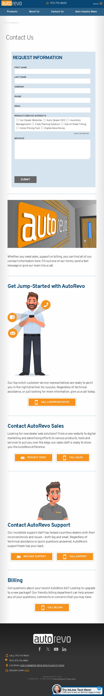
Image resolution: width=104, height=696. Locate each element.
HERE (26, 670)
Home (5, 23)
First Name (20, 67)
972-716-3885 (21, 660)
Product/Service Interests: (30, 116)
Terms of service (59, 679)
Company (19, 87)
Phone (17, 96)
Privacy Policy (71, 679)
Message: (19, 138)
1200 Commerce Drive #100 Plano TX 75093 (42, 665)
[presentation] (39, 168)
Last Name (20, 77)
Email (17, 106)
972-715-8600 (22, 655)
